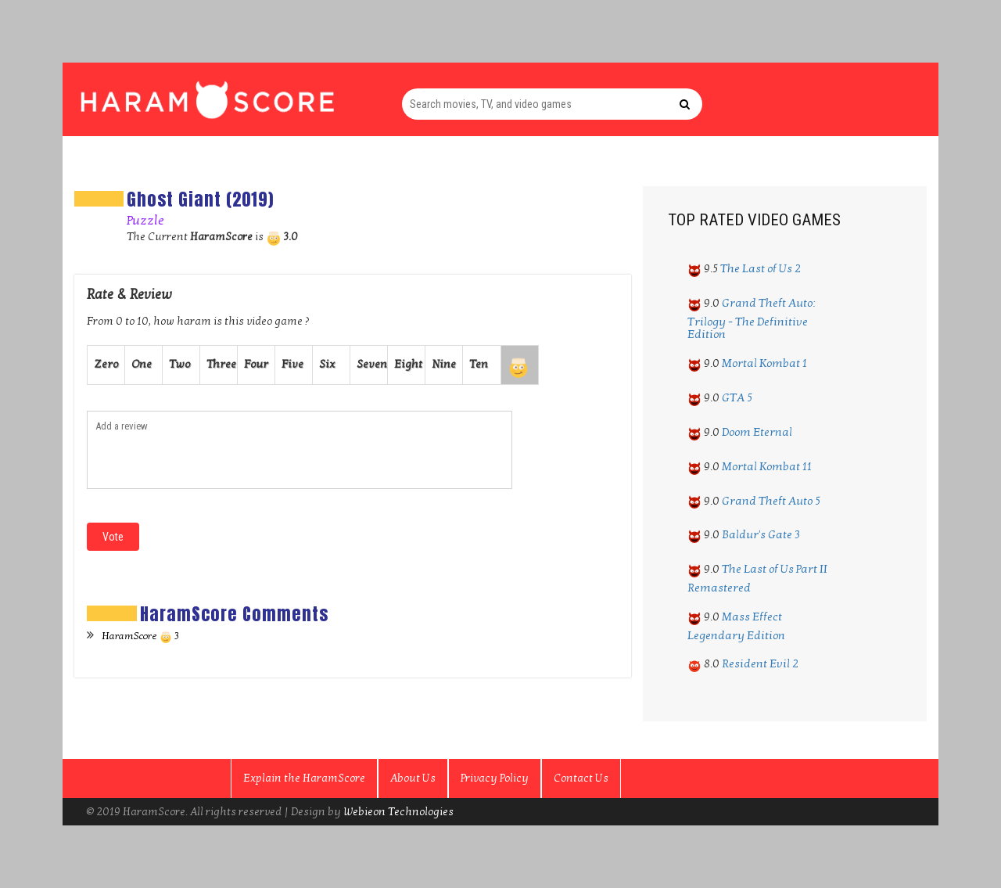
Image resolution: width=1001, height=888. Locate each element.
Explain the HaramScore (304, 778)
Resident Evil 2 (760, 663)
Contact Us (581, 778)
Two (179, 364)
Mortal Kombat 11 (767, 466)
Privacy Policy (495, 778)
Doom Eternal (757, 432)
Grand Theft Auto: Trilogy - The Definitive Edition (751, 318)
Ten (478, 364)
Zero (106, 364)
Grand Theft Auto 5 (771, 501)
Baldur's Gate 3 (761, 534)
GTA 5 (737, 397)
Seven (372, 364)
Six (327, 364)
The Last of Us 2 (760, 268)
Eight (408, 364)
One (141, 364)
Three (221, 364)
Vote (113, 536)
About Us (413, 778)
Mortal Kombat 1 (764, 363)
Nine (444, 364)
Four (256, 364)
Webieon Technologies (398, 811)
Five (292, 364)
